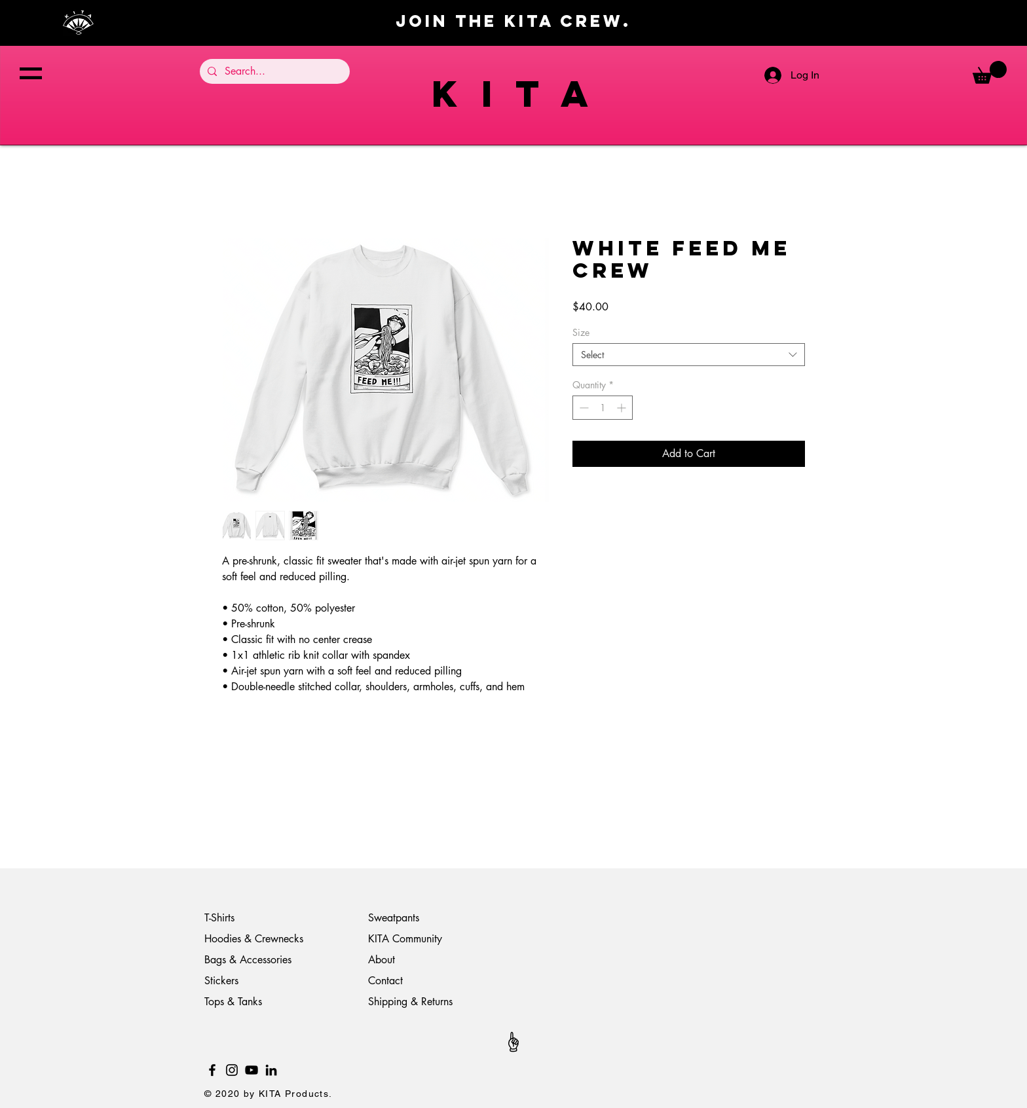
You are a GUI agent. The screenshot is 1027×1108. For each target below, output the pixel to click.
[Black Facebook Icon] (212, 1070)
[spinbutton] (602, 407)
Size (580, 332)
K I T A (513, 93)
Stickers (221, 981)
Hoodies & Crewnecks (253, 939)
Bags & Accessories (249, 960)
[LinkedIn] (271, 1070)
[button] (31, 73)
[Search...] (273, 71)
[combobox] (688, 354)
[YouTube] (251, 1070)
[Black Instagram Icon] (232, 1070)
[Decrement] (582, 407)
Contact (385, 981)
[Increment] (622, 407)
